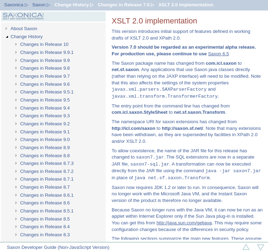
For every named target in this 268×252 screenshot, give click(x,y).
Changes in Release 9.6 (45, 84)
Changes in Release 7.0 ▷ (126, 4)
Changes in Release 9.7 (45, 76)
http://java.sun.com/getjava (184, 222)
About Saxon (23, 28)
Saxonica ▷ (16, 4)
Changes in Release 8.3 (45, 234)
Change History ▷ (74, 4)
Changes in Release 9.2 (45, 123)
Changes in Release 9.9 (45, 60)
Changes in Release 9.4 (45, 108)
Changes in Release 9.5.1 (47, 91)
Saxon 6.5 (218, 53)
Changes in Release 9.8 (45, 68)
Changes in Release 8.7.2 (47, 171)
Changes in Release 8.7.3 (47, 163)
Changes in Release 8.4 (45, 226)
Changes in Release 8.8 (45, 155)
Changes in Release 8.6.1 (47, 195)
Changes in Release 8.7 (45, 187)
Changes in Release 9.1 (45, 131)
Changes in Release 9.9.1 (47, 52)
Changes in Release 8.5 (45, 219)
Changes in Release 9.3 (45, 115)
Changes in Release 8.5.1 (47, 211)
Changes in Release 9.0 (45, 139)
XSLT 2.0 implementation (186, 4)
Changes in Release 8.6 (45, 202)
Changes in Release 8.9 (45, 147)
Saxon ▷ (41, 4)
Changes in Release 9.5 (45, 100)
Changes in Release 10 (44, 44)
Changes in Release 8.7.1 (47, 179)
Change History (26, 36)
